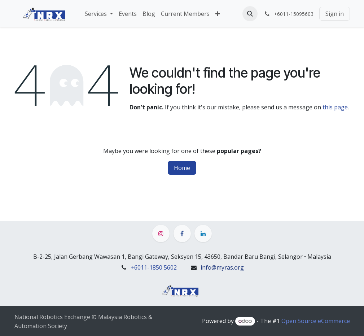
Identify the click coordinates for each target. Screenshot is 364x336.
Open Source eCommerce (315, 321)
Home (182, 168)
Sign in (334, 14)
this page (335, 107)
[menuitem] (98, 13)
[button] (250, 13)
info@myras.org (222, 267)
